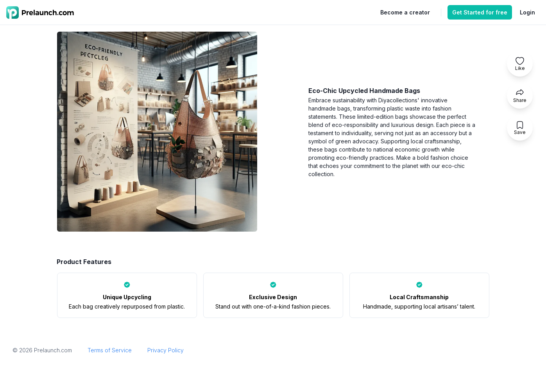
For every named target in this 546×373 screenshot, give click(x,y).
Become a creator (405, 12)
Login (527, 12)
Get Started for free (479, 12)
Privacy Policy (165, 350)
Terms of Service (110, 350)
